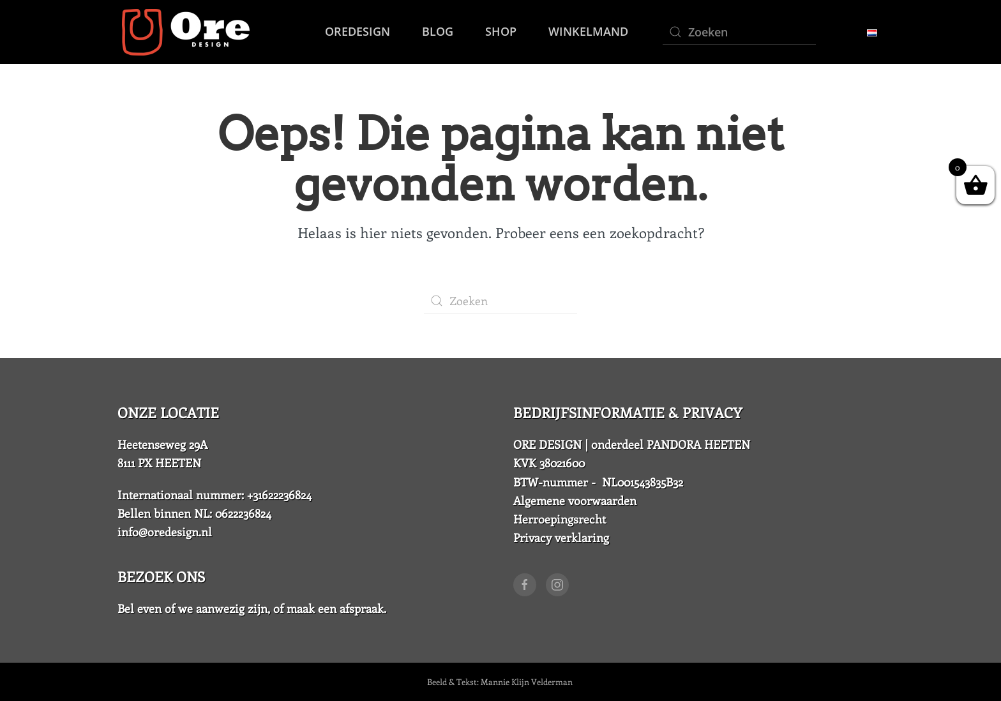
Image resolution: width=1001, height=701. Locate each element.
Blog (437, 31)
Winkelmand (588, 31)
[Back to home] (183, 32)
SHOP (500, 31)
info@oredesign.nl (164, 531)
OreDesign (357, 31)
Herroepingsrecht (559, 519)
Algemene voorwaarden (574, 500)
